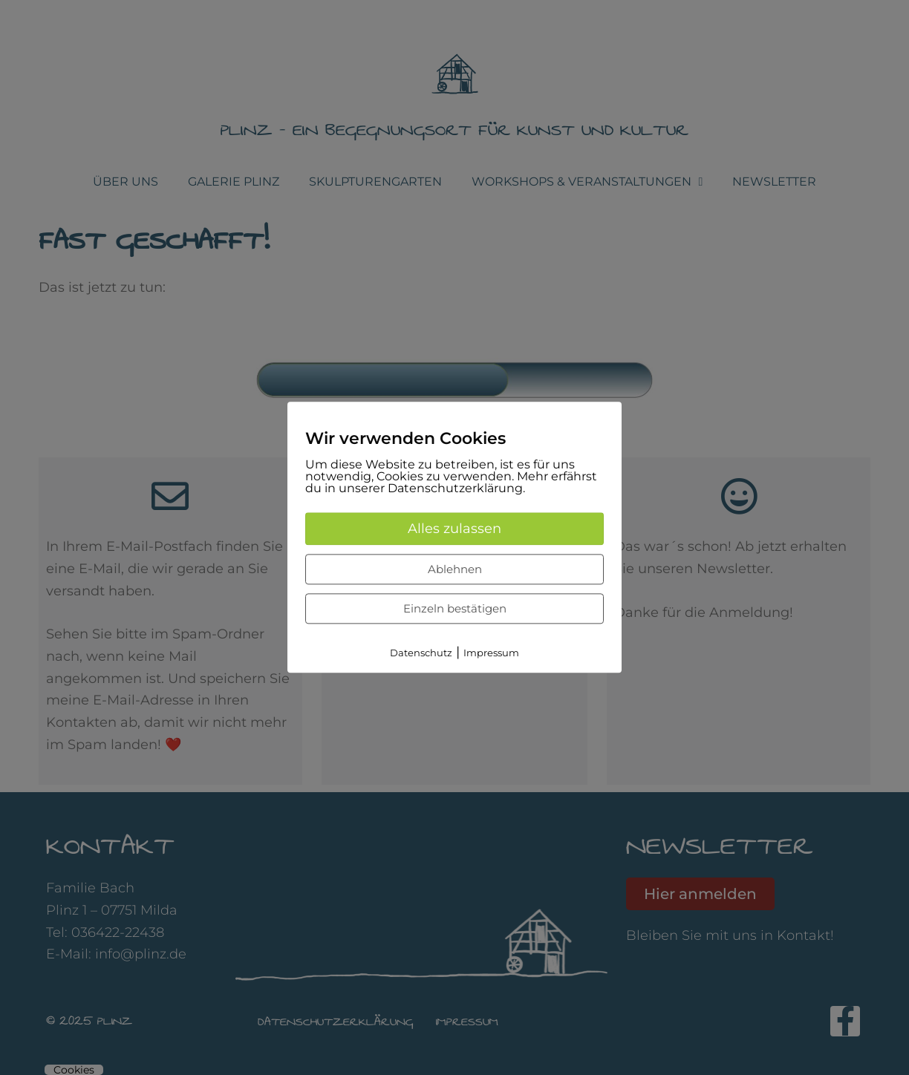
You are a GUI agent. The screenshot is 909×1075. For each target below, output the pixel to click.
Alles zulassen (454, 528)
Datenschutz (421, 653)
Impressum (491, 653)
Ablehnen (455, 569)
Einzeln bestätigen (454, 608)
